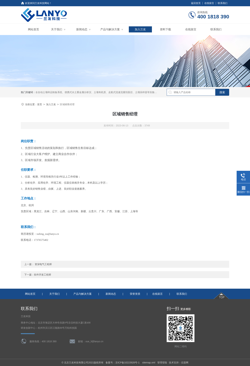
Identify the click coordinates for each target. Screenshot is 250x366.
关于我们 (56, 29)
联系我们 (222, 3)
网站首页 (33, 29)
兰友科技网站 (42, 3)
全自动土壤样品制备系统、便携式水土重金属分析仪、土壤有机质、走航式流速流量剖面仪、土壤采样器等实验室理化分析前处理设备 (107, 92)
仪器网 (184, 362)
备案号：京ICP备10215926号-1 (123, 362)
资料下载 (165, 29)
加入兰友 (140, 29)
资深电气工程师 (43, 264)
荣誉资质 (135, 293)
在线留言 (209, 3)
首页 (39, 104)
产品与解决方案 (110, 29)
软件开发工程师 (42, 274)
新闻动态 (81, 29)
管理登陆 (162, 362)
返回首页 (196, 3)
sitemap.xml (148, 362)
